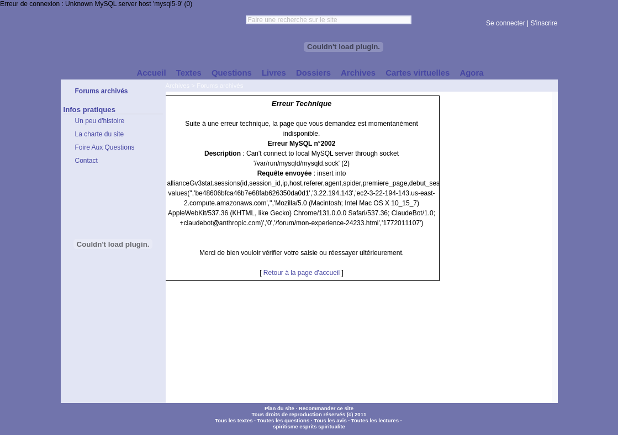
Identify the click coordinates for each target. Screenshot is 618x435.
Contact (86, 161)
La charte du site (99, 134)
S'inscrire (544, 23)
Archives (178, 85)
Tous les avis (330, 420)
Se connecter (505, 23)
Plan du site (279, 408)
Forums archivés (220, 85)
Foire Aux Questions (105, 147)
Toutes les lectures (375, 420)
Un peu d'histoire (100, 121)
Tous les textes (234, 420)
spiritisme (285, 426)
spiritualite (331, 426)
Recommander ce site (326, 408)
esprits (307, 426)
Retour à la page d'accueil (301, 273)
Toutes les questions (283, 420)
